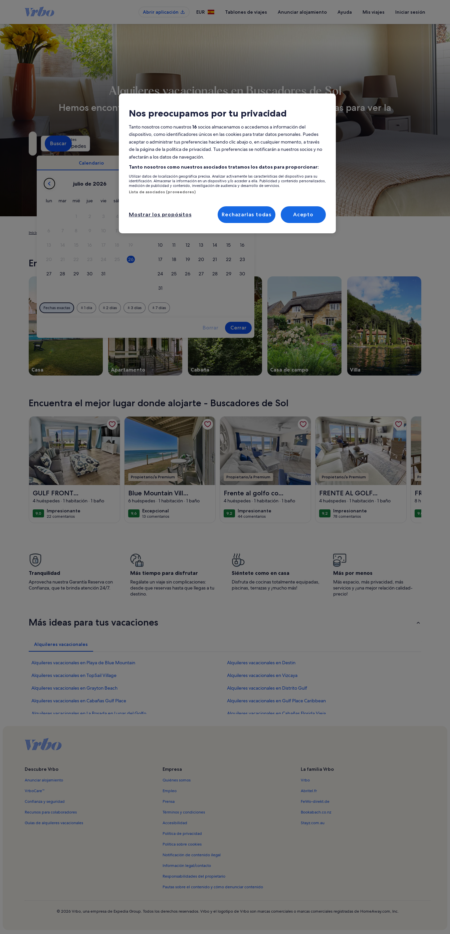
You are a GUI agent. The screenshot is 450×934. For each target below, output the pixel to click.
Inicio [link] (33, 232)
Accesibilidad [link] (175, 823)
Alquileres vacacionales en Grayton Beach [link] (74, 688)
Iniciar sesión (410, 12)
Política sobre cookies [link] (182, 844)
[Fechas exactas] (172, 307)
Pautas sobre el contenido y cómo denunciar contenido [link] (213, 887)
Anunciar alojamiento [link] (44, 780)
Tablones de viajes (246, 12)
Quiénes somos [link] (177, 780)
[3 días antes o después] (250, 307)
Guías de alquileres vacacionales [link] (54, 823)
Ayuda (345, 12)
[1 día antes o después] (201, 307)
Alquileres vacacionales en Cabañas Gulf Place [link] (78, 701)
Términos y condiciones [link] (184, 812)
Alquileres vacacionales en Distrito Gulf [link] (267, 688)
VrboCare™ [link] (35, 790)
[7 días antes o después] (274, 307)
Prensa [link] (169, 801)
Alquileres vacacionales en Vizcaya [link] (262, 675)
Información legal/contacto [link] (187, 865)
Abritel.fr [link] (309, 790)
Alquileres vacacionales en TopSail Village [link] (74, 675)
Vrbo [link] (305, 780)
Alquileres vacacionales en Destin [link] (261, 663)
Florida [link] (132, 232)
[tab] (206, 163)
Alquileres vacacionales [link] (65, 232)
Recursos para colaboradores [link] (51, 812)
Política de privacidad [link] (182, 833)
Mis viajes (374, 12)
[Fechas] (209, 144)
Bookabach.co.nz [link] (316, 812)
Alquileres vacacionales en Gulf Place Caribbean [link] (276, 701)
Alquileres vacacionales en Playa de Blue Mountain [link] (83, 663)
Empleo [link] (170, 790)
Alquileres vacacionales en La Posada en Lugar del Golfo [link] (88, 713)
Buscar (404, 143)
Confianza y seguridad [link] (45, 801)
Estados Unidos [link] (106, 232)
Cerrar (354, 327)
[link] (112, 424)
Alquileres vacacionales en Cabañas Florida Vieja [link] (276, 713)
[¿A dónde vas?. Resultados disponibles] (90, 144)
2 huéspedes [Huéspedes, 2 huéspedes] (301, 146)
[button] (191, 216)
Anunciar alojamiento (302, 12)
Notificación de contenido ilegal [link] (192, 855)
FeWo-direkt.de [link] (315, 801)
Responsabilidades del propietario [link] (194, 876)
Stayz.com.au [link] (312, 823)
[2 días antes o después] (225, 307)
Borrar (325, 327)
